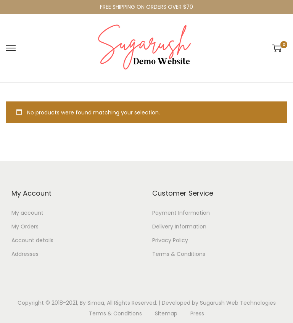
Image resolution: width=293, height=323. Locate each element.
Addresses (25, 254)
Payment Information (181, 213)
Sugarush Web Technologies (238, 303)
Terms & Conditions (178, 254)
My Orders (25, 226)
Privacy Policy (170, 240)
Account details (32, 240)
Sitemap (166, 313)
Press (197, 313)
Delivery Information (179, 226)
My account (27, 213)
